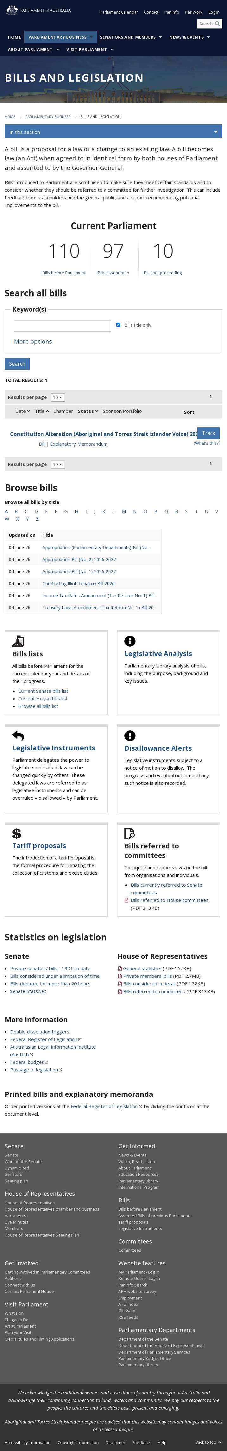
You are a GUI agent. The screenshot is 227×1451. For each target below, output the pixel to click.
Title (42, 411)
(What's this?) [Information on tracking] (207, 443)
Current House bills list (43, 698)
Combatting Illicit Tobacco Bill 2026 (78, 583)
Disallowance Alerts (158, 748)
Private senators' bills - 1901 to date (50, 968)
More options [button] (33, 341)
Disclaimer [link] (115, 1442)
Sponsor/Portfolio (122, 411)
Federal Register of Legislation (43, 1039)
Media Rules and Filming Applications (39, 1339)
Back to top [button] (208, 1442)
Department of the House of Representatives (161, 1345)
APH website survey (137, 1291)
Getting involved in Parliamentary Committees (47, 1272)
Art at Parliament (20, 1326)
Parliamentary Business (57, 37)
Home (14, 37)
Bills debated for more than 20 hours (50, 983)
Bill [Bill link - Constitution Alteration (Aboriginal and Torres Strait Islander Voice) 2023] (42, 444)
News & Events (186, 37)
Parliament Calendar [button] (119, 12)
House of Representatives (30, 1203)
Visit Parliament (86, 49)
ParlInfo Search (133, 1285)
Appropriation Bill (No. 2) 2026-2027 (79, 559)
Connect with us (20, 1285)
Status (88, 411)
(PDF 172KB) (164, 983)
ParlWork (194, 12)
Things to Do (16, 1320)
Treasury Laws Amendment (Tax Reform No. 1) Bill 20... (99, 608)
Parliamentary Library (138, 1181)
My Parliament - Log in (138, 1272)
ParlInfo (171, 12)
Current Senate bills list (43, 691)
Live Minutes (16, 1222)
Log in (214, 12)
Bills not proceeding (163, 273)
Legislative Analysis (158, 653)
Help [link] (162, 1442)
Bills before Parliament (63, 273)
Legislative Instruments (53, 747)
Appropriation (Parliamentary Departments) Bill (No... (96, 547)
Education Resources (138, 1174)
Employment (130, 1298)
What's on (14, 1313)
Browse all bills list (38, 706)
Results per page (27, 397)
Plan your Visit (18, 1332)
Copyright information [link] (78, 1442)
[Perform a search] (217, 23)
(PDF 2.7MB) (162, 976)
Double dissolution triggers (39, 1031)
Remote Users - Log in (139, 1278)
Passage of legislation (34, 1069)
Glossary (126, 1310)
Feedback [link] (141, 1442)
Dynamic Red (17, 1168)
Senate (11, 1155)
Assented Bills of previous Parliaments (155, 1215)
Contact (151, 12)
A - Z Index (128, 1304)
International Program (139, 1187)
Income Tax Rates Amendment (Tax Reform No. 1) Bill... (99, 595)
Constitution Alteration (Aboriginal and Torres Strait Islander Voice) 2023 (105, 433)
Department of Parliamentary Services (154, 1352)
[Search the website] (209, 23)
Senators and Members (128, 37)
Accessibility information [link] (28, 1442)
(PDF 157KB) (157, 968)
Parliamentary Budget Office (144, 1358)
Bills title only (137, 325)
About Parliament (30, 49)
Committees (129, 1250)
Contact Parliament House (29, 1291)
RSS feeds (128, 1317)
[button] (113, 132)
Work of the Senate (23, 1161)
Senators (13, 1174)
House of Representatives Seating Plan (42, 1235)
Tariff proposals (39, 845)
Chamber (63, 411)
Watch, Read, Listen (136, 1161)
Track (208, 433)
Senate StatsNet (28, 991)
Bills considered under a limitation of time (55, 976)
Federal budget (27, 1062)
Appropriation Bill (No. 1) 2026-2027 (79, 571)
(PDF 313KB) (169, 991)
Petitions (13, 1278)
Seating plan (16, 1181)
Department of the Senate (143, 1339)
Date (22, 411)
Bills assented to (113, 273)
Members (14, 1228)
